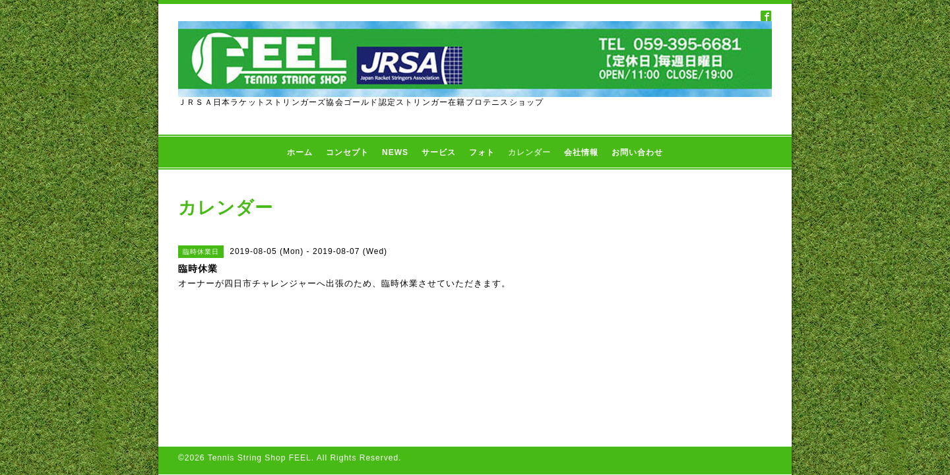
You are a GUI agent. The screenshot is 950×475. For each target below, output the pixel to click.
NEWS (395, 152)
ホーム (300, 152)
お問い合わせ (637, 152)
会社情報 (581, 152)
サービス (439, 152)
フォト (482, 152)
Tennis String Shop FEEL (259, 363)
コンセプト (347, 152)
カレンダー (529, 152)
